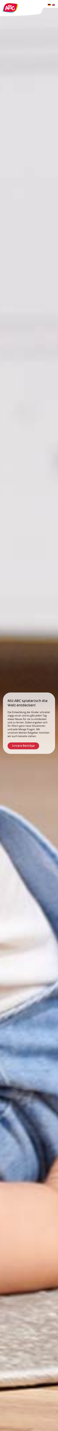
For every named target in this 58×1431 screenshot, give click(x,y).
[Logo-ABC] (10, 3)
